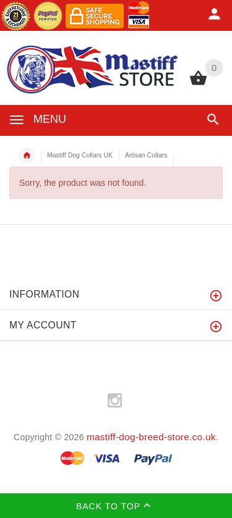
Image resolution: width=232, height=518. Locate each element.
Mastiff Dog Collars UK (80, 155)
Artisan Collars (146, 155)
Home (27, 156)
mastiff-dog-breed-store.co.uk (151, 437)
